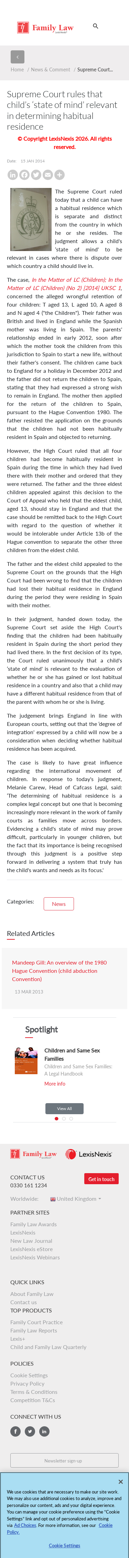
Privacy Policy (27, 1383)
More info (54, 1084)
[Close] (120, 1484)
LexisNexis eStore (31, 1249)
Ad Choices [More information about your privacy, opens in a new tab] (25, 1528)
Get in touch (101, 1179)
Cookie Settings (29, 1375)
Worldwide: (26, 1198)
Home (17, 69)
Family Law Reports (33, 1330)
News (59, 903)
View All (64, 1108)
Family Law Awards (33, 1224)
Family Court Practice (36, 1322)
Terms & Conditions (33, 1391)
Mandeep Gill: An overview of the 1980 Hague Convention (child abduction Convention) (59, 970)
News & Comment (50, 69)
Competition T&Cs (32, 1400)
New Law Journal (31, 1240)
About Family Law (32, 1293)
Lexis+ (17, 1338)
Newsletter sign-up (63, 1461)
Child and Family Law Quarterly (48, 1347)
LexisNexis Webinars (35, 1257)
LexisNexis (22, 1232)
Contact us (23, 1302)
